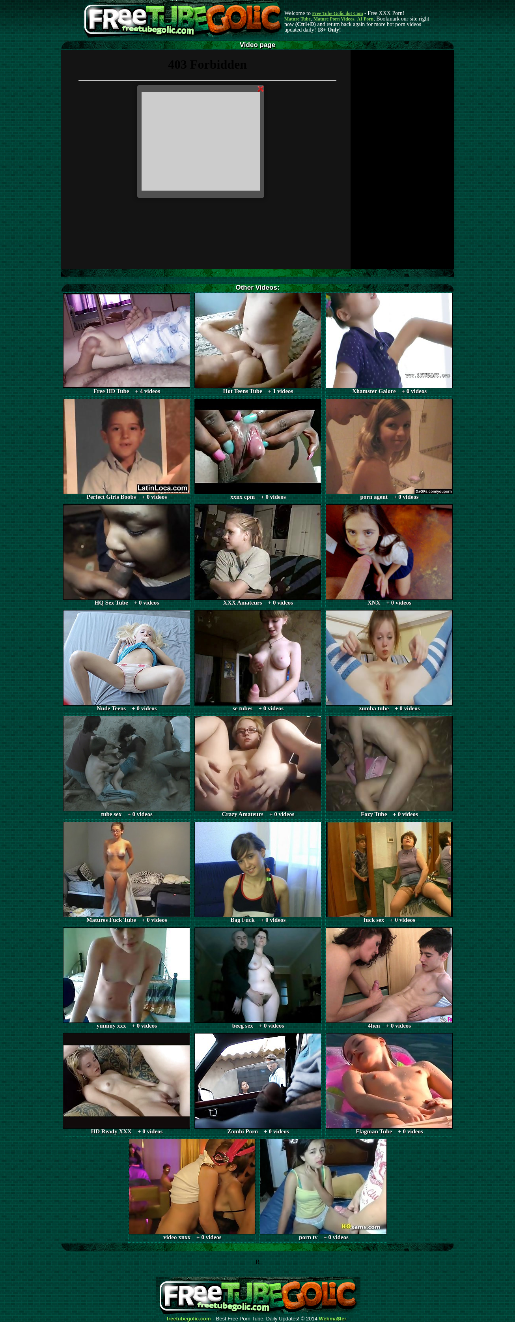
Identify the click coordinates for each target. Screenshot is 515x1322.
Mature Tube (297, 19)
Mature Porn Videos (334, 19)
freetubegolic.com (189, 1319)
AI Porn (365, 19)
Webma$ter (333, 1319)
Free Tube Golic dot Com (337, 13)
